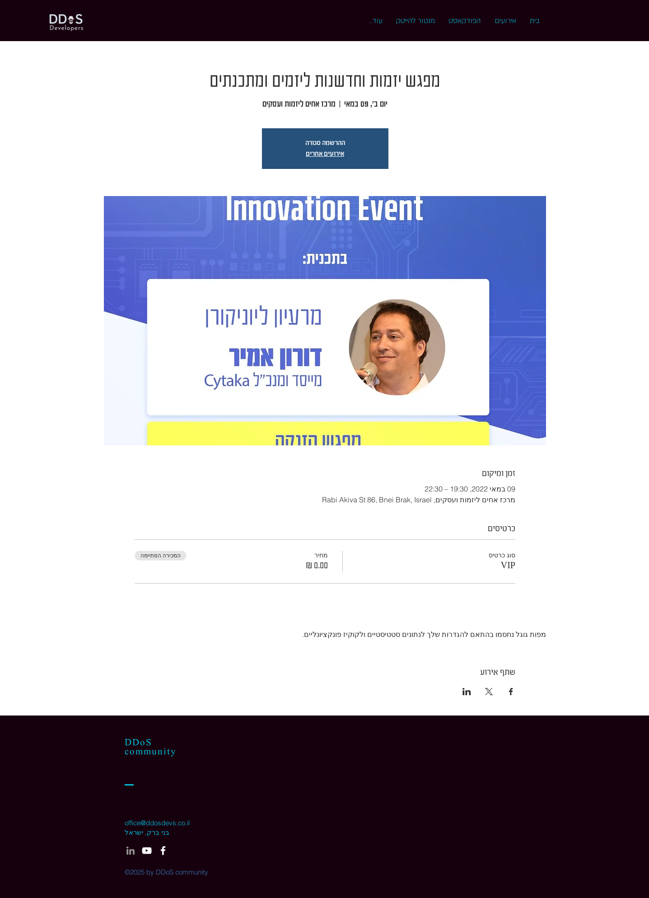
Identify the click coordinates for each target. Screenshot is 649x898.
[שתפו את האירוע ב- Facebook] (511, 691)
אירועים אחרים (325, 154)
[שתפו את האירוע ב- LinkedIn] (466, 691)
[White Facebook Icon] (163, 850)
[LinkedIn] (130, 850)
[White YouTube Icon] (147, 850)
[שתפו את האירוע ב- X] (489, 691)
